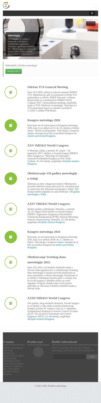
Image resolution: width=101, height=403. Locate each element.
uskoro (30, 133)
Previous (88, 23)
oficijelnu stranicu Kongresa (40, 319)
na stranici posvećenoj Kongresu (52, 134)
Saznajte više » (13, 71)
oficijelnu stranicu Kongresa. (51, 222)
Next (93, 23)
